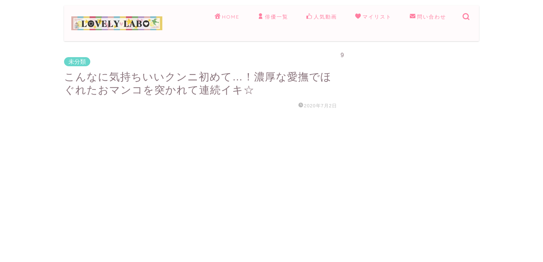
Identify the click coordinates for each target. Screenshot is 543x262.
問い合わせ (428, 17)
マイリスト (373, 17)
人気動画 (321, 17)
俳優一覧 (273, 17)
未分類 (77, 62)
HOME (227, 17)
